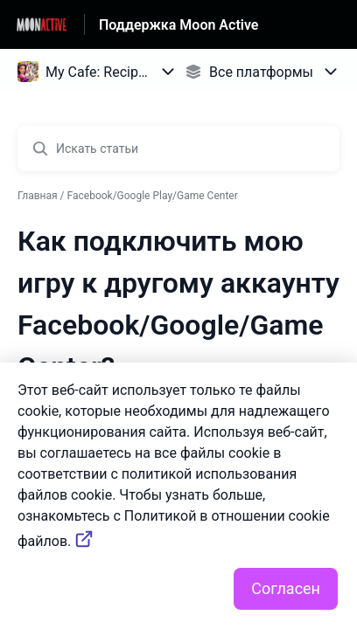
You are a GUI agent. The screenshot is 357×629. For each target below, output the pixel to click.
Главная (38, 196)
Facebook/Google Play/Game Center (152, 196)
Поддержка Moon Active (178, 25)
